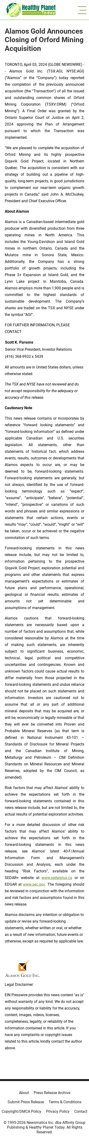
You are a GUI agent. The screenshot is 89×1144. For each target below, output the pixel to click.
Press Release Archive (52, 1092)
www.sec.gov (34, 884)
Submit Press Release (26, 1102)
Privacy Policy (58, 1111)
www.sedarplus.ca (57, 877)
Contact (80, 1111)
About (24, 1092)
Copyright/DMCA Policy (21, 1111)
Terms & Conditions (65, 1102)
